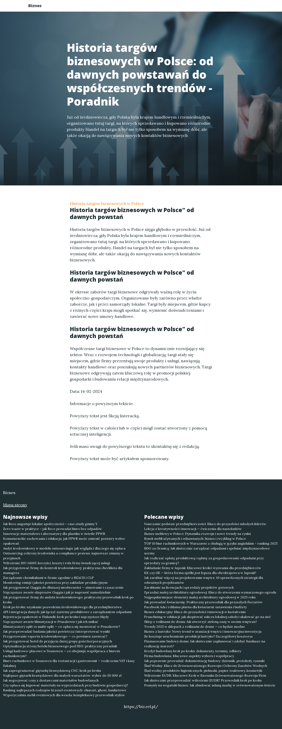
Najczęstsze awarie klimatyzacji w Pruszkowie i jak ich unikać (50, 622)
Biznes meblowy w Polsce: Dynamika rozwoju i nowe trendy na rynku (197, 534)
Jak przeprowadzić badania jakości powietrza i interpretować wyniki (56, 631)
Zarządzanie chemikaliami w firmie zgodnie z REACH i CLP (48, 578)
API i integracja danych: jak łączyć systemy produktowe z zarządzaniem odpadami (67, 612)
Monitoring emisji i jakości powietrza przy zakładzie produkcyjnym (55, 582)
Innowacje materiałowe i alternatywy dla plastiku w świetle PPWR (54, 534)
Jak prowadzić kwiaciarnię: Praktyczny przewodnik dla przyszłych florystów (203, 602)
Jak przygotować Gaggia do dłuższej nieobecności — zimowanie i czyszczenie (63, 587)
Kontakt (243, 7)
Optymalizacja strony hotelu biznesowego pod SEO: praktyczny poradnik (60, 646)
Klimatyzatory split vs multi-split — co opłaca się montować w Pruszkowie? (61, 626)
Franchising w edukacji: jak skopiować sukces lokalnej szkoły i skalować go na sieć (207, 617)
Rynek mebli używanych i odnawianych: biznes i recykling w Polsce (195, 538)
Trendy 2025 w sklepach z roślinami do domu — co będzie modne (194, 626)
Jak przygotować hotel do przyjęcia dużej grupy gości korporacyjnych (57, 641)
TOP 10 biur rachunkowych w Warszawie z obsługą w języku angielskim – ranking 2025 (211, 543)
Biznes (39, 6)
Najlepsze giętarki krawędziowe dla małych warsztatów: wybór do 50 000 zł (62, 675)
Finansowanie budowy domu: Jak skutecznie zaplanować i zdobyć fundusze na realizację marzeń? (204, 643)
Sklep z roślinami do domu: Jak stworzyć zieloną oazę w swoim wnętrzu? (200, 622)
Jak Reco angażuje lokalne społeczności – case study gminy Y (50, 524)
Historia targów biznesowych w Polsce (107, 203)
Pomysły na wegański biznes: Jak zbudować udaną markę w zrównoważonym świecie (209, 685)
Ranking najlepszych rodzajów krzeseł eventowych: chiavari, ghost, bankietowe (64, 690)
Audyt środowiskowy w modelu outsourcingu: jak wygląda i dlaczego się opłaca (64, 548)
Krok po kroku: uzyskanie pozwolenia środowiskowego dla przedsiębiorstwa (62, 607)
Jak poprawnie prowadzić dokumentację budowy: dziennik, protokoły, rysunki (204, 661)
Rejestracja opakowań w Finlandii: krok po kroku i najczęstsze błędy (56, 617)
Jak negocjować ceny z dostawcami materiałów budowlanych (51, 680)
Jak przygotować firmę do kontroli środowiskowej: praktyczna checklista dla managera (62, 570)
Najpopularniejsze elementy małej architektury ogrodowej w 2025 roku (200, 597)
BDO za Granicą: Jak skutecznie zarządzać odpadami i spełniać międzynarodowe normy (207, 550)
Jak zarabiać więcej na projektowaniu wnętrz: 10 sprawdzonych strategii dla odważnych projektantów (203, 580)
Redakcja (220, 7)
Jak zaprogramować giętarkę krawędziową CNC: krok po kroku (52, 670)
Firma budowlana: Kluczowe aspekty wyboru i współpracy (189, 656)
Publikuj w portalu (189, 7)
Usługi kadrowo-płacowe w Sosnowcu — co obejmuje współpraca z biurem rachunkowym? (61, 653)
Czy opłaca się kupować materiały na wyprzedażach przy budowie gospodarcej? (65, 685)
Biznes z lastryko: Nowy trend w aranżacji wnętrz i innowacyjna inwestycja (202, 631)
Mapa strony (15, 504)
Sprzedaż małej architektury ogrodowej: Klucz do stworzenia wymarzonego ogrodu (210, 592)
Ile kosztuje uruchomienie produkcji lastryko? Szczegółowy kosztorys (198, 636)
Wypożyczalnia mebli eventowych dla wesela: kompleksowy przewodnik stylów (64, 695)
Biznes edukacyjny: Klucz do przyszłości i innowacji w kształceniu (195, 612)
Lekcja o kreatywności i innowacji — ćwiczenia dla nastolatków (193, 529)
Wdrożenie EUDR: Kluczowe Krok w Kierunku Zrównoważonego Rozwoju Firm (205, 675)
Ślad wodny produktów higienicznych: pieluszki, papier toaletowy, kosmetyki (203, 670)
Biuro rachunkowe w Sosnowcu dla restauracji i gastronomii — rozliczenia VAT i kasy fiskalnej (69, 663)
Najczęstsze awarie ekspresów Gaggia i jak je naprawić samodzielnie (57, 592)
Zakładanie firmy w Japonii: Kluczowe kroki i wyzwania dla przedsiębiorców (202, 568)
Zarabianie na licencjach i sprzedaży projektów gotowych (189, 587)
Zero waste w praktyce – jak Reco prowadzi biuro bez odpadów (52, 529)
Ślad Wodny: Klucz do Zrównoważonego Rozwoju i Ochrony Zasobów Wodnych (205, 666)
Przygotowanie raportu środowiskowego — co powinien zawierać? (55, 636)
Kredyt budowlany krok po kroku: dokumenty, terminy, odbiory (192, 651)
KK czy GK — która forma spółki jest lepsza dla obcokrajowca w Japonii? (200, 573)
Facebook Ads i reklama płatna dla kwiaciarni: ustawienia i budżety (195, 607)
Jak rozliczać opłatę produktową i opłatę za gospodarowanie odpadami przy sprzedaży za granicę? (204, 560)
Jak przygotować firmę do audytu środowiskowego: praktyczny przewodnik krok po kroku (68, 599)
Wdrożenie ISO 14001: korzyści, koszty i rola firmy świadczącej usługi (56, 563)
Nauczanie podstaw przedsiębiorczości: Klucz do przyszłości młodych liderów (205, 524)
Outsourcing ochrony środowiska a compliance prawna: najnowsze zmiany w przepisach (63, 555)
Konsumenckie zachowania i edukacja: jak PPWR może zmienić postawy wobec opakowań (64, 540)
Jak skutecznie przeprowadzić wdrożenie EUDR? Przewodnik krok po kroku (203, 680)
